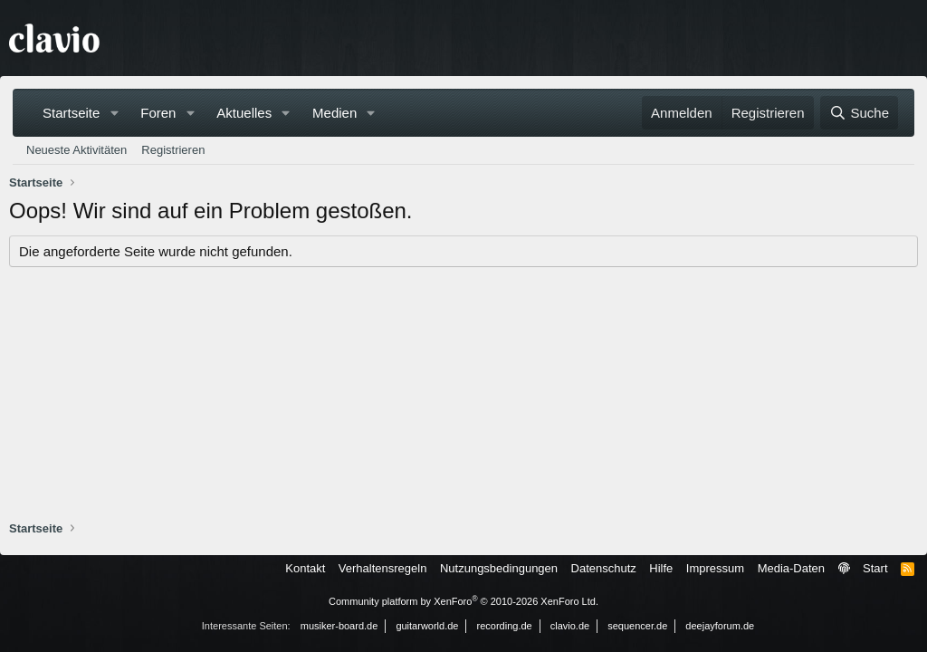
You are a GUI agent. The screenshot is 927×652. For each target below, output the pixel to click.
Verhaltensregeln (383, 568)
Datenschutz (603, 568)
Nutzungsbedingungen (499, 568)
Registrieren (173, 150)
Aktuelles (244, 112)
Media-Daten (791, 568)
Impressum (715, 568)
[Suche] (859, 112)
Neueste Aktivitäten (76, 150)
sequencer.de (637, 625)
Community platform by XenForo (463, 601)
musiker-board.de (339, 625)
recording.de (504, 625)
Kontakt (305, 568)
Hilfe (661, 568)
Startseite (71, 112)
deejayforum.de (719, 625)
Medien (334, 112)
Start (875, 568)
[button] (114, 112)
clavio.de (569, 625)
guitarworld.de (427, 625)
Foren (158, 112)
